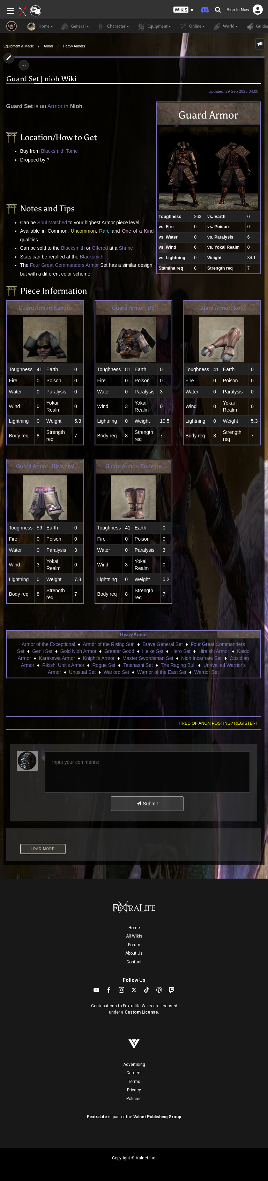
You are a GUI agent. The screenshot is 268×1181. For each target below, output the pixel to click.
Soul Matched (52, 222)
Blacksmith (53, 151)
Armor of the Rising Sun (109, 644)
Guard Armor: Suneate (133, 466)
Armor (48, 46)
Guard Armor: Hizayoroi (45, 466)
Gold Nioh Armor (78, 651)
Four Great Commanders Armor (64, 265)
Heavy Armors (74, 46)
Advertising (134, 1064)
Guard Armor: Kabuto (45, 307)
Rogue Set (104, 665)
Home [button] (40, 26)
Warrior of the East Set (161, 672)
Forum (134, 944)
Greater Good (119, 651)
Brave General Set (163, 644)
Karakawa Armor (57, 658)
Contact (134, 962)
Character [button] (112, 26)
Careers (134, 1072)
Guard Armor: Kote (221, 307)
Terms (134, 1081)
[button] (183, 10)
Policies (134, 1098)
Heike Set (152, 651)
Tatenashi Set (138, 665)
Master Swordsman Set (147, 658)
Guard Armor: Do (133, 307)
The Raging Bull (178, 665)
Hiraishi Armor (214, 651)
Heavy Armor (133, 635)
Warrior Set (206, 672)
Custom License (141, 1012)
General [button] (74, 26)
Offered (100, 248)
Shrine (126, 248)
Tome (72, 151)
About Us (134, 953)
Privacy (134, 1090)
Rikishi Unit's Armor (63, 665)
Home (134, 927)
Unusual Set (82, 672)
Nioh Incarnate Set (201, 658)
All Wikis (134, 936)
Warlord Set (116, 672)
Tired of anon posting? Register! (217, 723)
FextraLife (97, 1116)
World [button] (225, 26)
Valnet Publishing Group (157, 1116)
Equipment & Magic (18, 46)
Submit (147, 803)
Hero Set (181, 651)
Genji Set (42, 651)
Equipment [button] (153, 26)
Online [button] (191, 26)
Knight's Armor (99, 658)
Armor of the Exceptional (48, 644)
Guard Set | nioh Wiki (41, 78)
